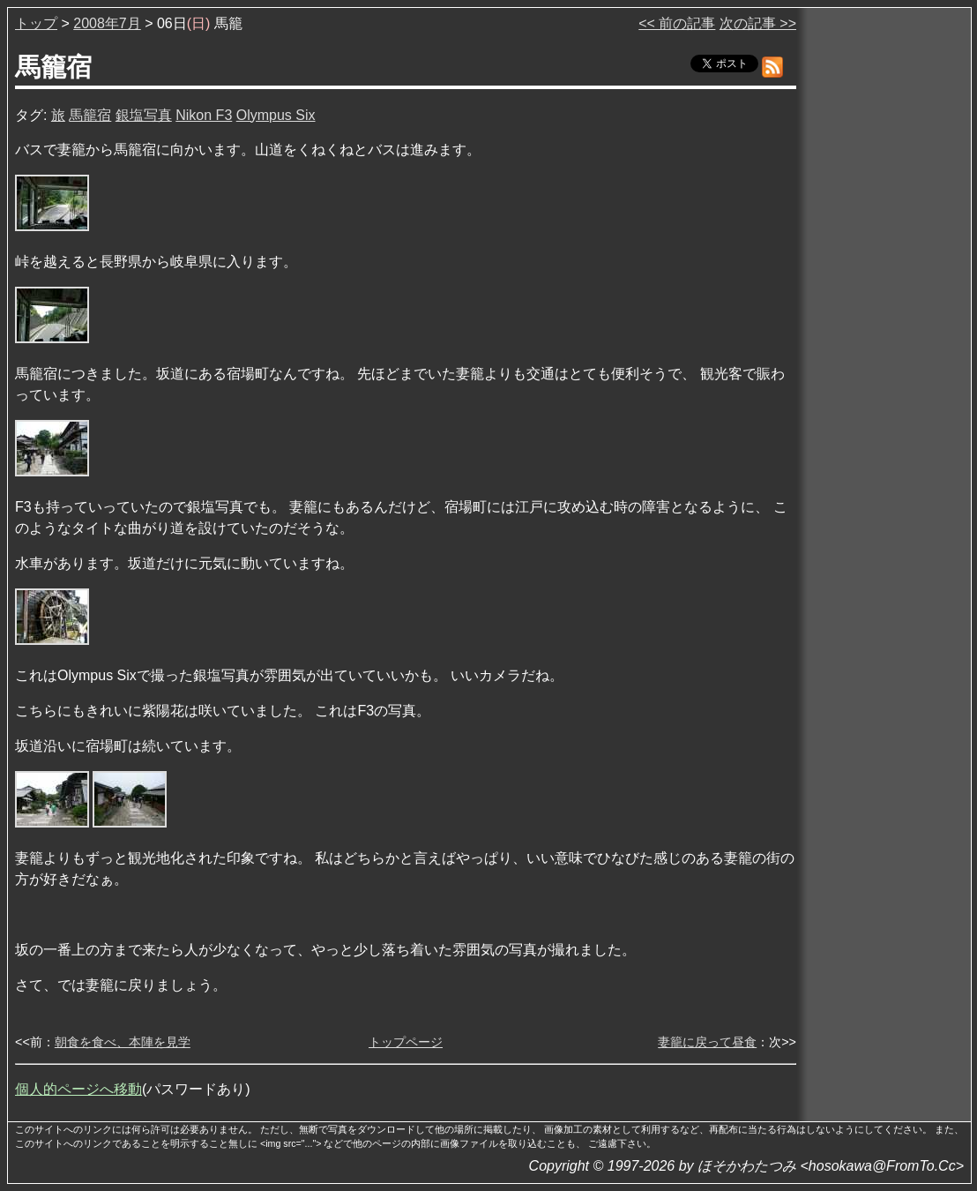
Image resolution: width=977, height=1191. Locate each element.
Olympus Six (276, 115)
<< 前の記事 (676, 23)
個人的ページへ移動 (78, 1089)
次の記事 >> (758, 23)
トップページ (406, 1042)
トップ (36, 23)
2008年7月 (107, 23)
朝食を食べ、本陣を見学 (122, 1042)
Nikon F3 (203, 115)
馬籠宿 (90, 115)
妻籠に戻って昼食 (707, 1042)
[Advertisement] (885, 281)
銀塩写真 (144, 115)
